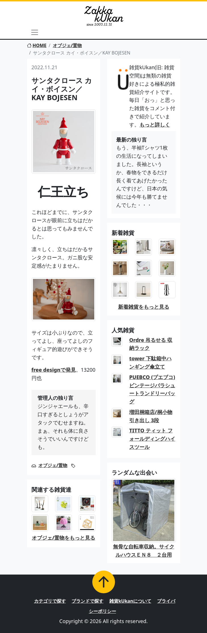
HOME (37, 45)
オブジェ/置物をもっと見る (63, 537)
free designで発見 (54, 369)
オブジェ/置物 (67, 45)
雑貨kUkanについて (130, 601)
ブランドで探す (87, 601)
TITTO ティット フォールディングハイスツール (152, 438)
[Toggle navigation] (34, 32)
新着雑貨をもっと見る (143, 306)
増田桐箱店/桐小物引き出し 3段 (150, 416)
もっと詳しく (154, 124)
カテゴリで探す (50, 601)
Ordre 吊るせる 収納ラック (150, 344)
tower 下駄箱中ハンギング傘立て (150, 362)
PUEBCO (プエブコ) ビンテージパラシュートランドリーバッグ (152, 389)
